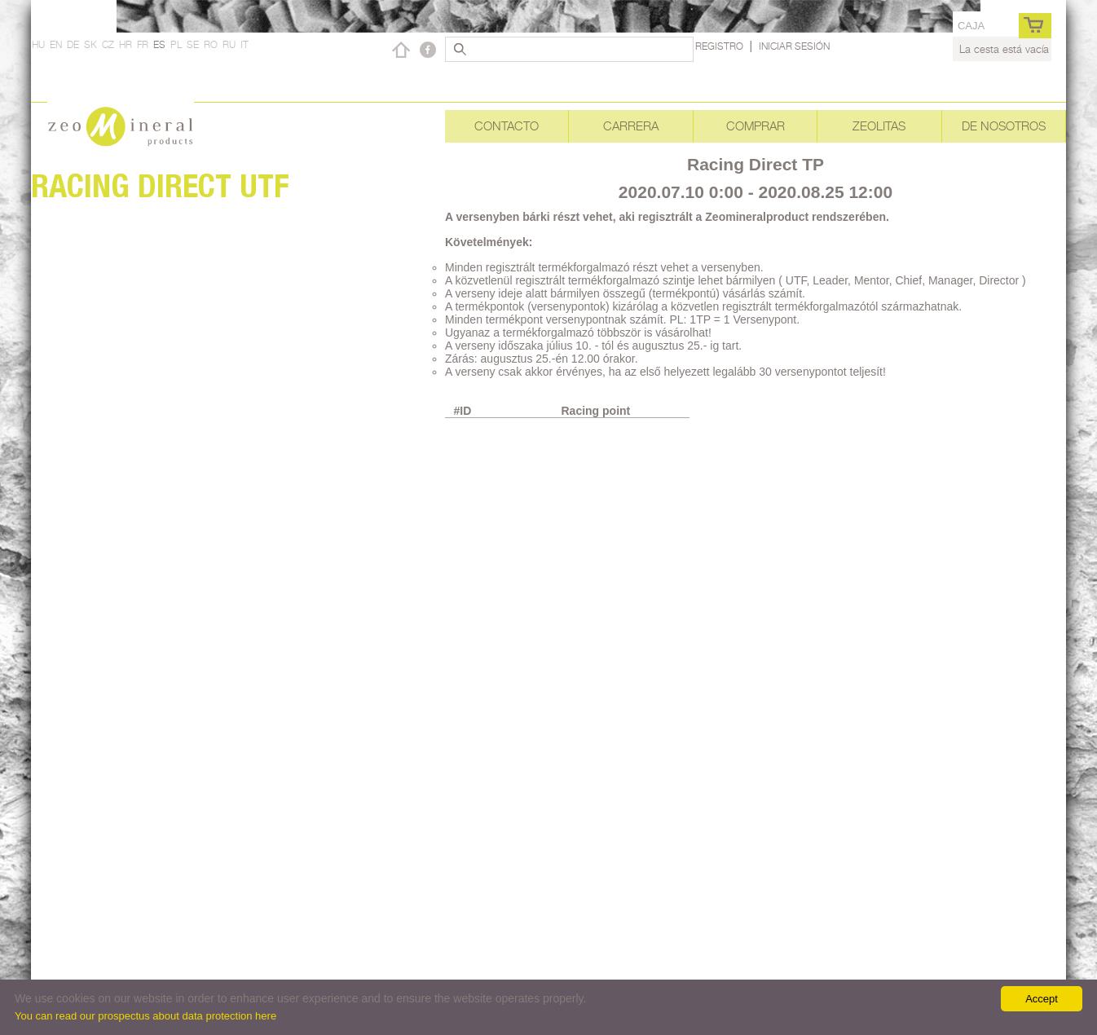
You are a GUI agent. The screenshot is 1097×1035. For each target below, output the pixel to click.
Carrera (631, 126)
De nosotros (1004, 126)
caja (971, 26)
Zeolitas (878, 126)
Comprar (755, 126)
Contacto (506, 126)
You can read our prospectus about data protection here (145, 1016)
